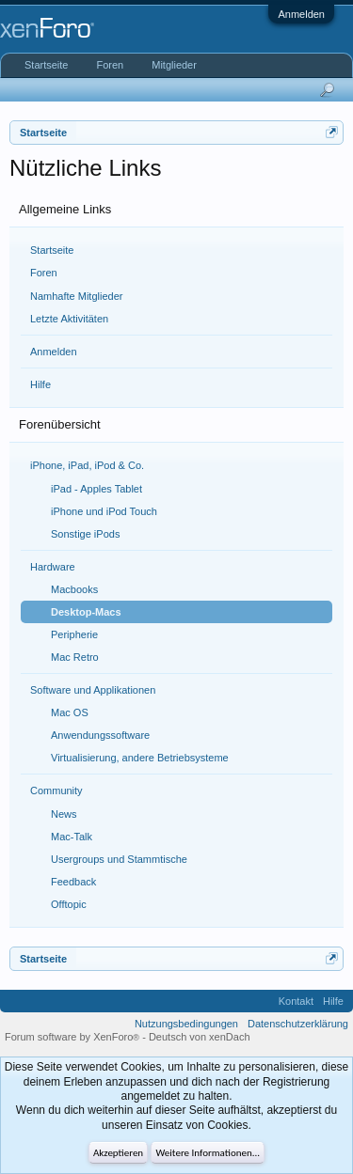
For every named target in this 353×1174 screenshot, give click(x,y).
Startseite (51, 250)
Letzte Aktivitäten (69, 318)
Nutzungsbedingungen (186, 1023)
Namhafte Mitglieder (76, 296)
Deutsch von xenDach (199, 1036)
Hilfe (40, 384)
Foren (43, 272)
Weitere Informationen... (207, 1153)
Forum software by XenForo (73, 1036)
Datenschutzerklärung (298, 1023)
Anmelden (301, 14)
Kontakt (296, 1001)
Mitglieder (174, 64)
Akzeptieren (118, 1153)
